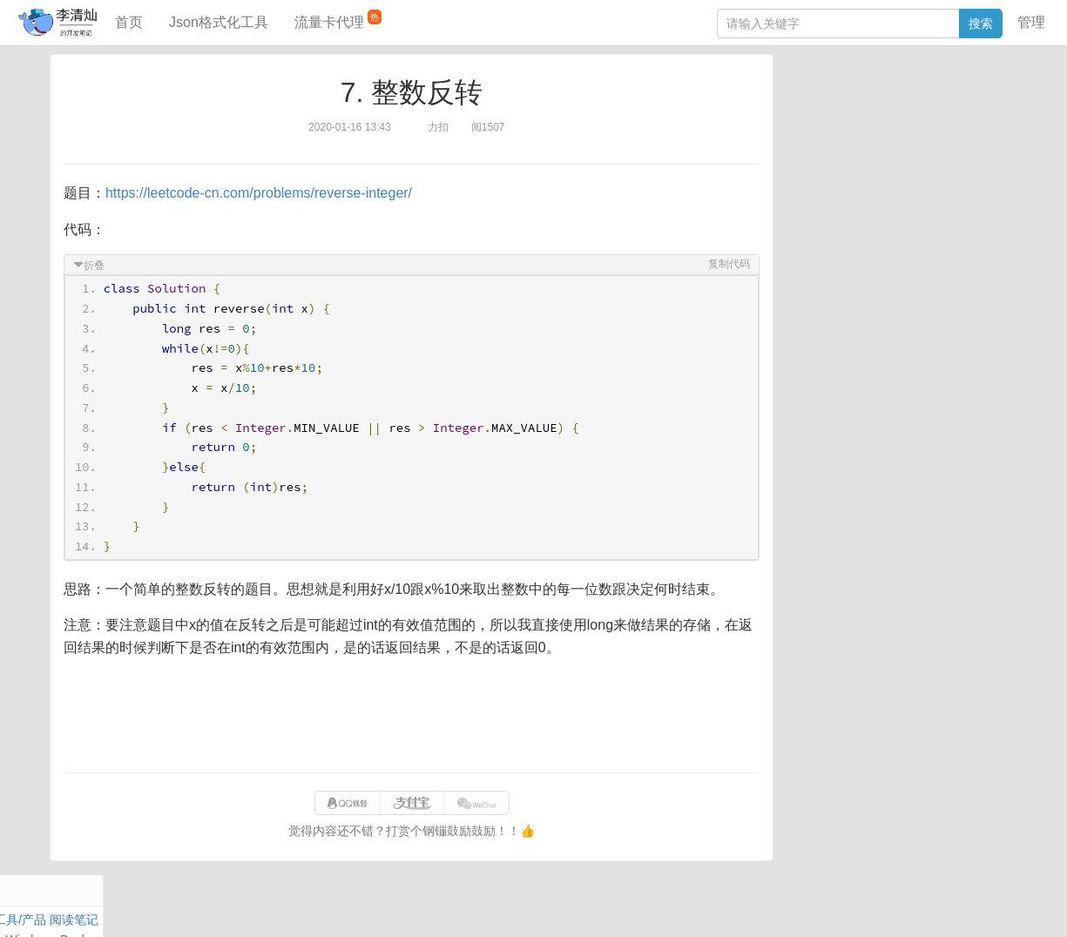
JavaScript (868, 120)
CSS (997, 160)
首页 (129, 22)
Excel (799, 180)
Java (798, 100)
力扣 (829, 100)
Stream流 (945, 140)
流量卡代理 (338, 20)
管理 (1031, 22)
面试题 (920, 120)
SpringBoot (921, 100)
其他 (900, 140)
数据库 (866, 100)
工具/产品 (983, 100)
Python (924, 160)
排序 (963, 160)
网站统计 (875, 906)
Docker (860, 140)
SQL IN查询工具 (829, 276)
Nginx (994, 140)
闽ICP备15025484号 (463, 906)
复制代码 (726, 264)
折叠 (96, 266)
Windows (809, 140)
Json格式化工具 (218, 22)
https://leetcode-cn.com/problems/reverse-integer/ (261, 192)
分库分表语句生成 (833, 302)
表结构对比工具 (827, 328)
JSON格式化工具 (831, 250)
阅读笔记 (809, 120)
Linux (823, 160)
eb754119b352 (749, 906)
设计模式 (871, 160)
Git (792, 160)
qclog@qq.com (593, 906)
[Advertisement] (411, 716)
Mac (998, 120)
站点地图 (820, 906)
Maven (962, 120)
